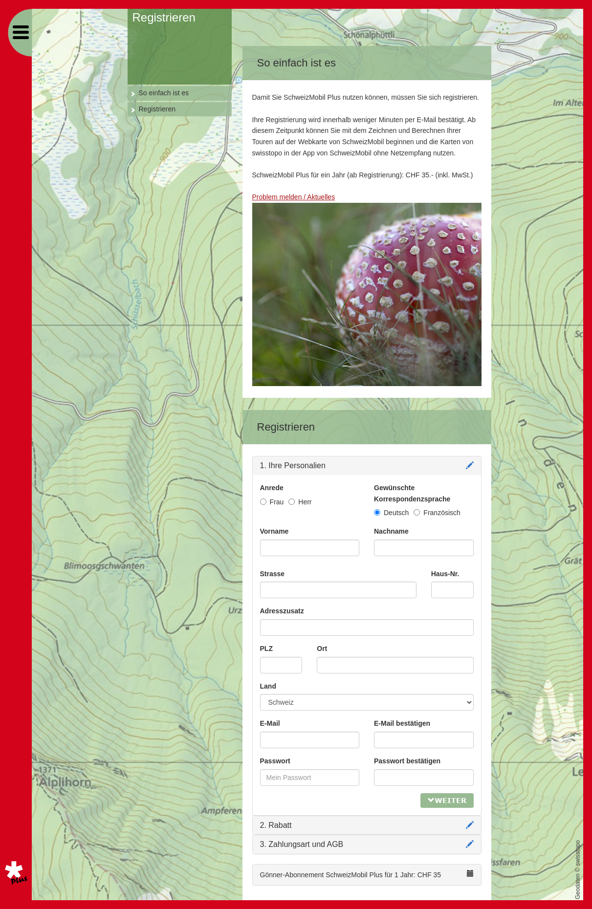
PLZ (266, 648)
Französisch (437, 513)
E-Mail (270, 723)
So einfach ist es (164, 93)
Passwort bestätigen (407, 761)
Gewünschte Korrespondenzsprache (412, 493)
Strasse (272, 574)
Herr (299, 502)
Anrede (272, 488)
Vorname (274, 531)
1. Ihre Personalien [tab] (367, 465)
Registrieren (157, 109)
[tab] (367, 465)
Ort (322, 648)
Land (268, 686)
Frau (272, 502)
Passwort (275, 761)
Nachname (391, 531)
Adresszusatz (282, 611)
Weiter (447, 800)
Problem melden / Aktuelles (293, 197)
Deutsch (391, 513)
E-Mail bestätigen (402, 723)
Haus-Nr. (445, 574)
